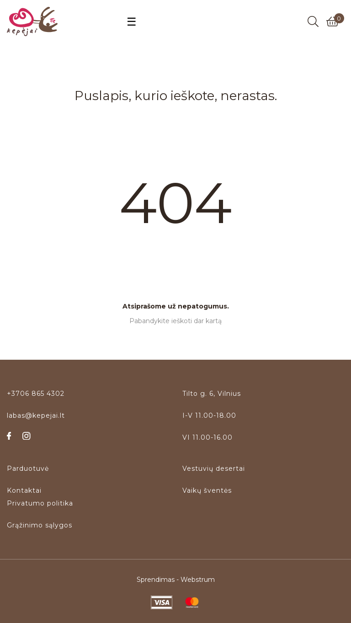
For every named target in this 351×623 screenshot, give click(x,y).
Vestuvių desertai (213, 468)
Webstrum (198, 579)
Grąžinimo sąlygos (39, 525)
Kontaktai (24, 490)
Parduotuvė (28, 468)
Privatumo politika (40, 503)
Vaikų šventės (207, 490)
